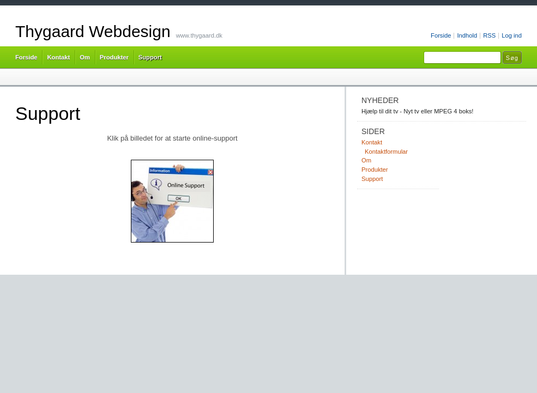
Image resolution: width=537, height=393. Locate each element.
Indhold (467, 35)
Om (85, 57)
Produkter (114, 57)
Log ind (512, 35)
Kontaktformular (386, 151)
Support (150, 57)
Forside (441, 35)
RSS (489, 35)
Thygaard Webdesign (93, 31)
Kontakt (58, 57)
